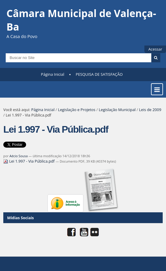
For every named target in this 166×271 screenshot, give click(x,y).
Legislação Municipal (117, 109)
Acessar (155, 49)
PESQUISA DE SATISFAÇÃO (99, 74)
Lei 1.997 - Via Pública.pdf (29, 161)
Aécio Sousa (19, 156)
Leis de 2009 (150, 109)
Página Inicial (52, 74)
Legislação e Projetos (76, 109)
